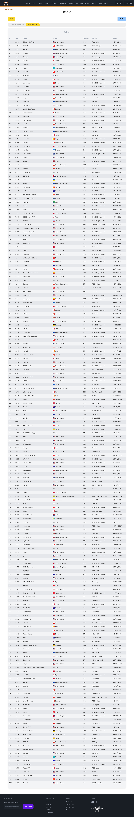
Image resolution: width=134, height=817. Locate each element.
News (34, 3)
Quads (71, 3)
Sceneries (63, 3)
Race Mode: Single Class (17, 25)
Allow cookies (8, 9)
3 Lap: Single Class (32, 25)
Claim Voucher (103, 3)
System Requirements (72, 802)
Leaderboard (79, 3)
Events (87, 3)
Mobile (47, 3)
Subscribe (28, 806)
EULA (68, 809)
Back (11, 19)
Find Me (121, 19)
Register (129, 3)
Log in (119, 3)
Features (54, 3)
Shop (40, 3)
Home (28, 3)
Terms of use (70, 804)
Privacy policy (70, 807)
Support (93, 3)
